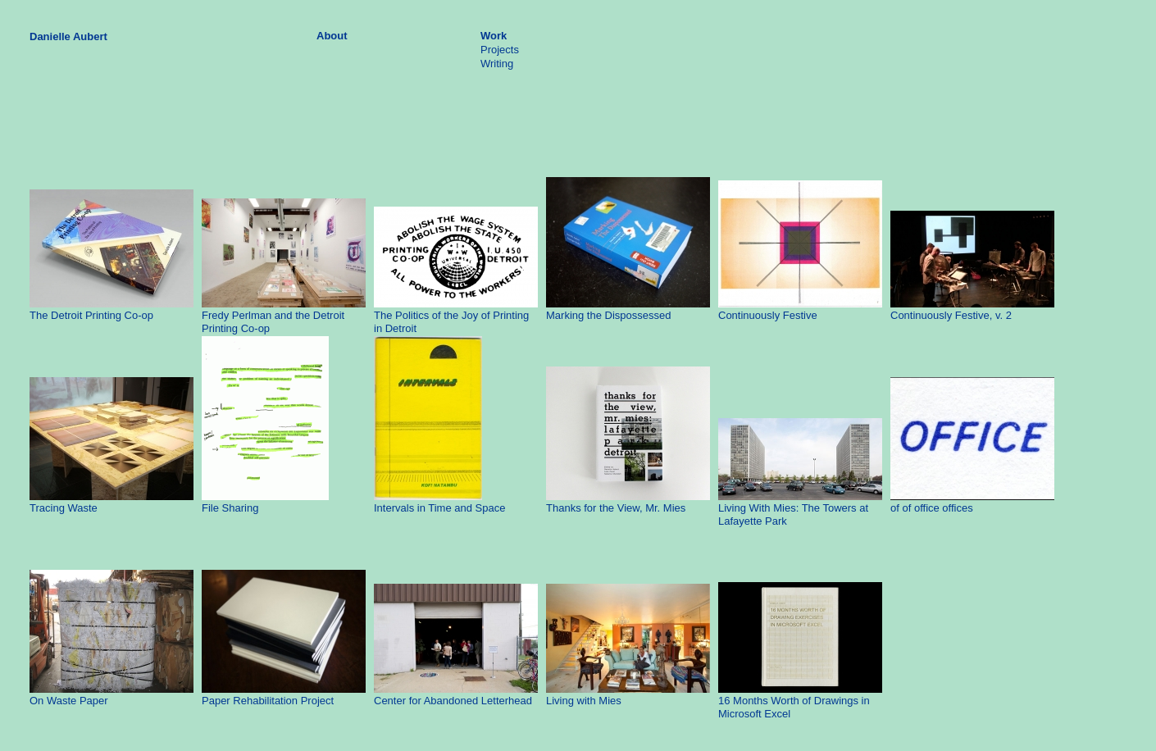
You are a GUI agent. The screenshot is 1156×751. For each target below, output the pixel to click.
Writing (496, 63)
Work (493, 36)
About (332, 36)
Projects (499, 49)
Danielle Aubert (68, 36)
